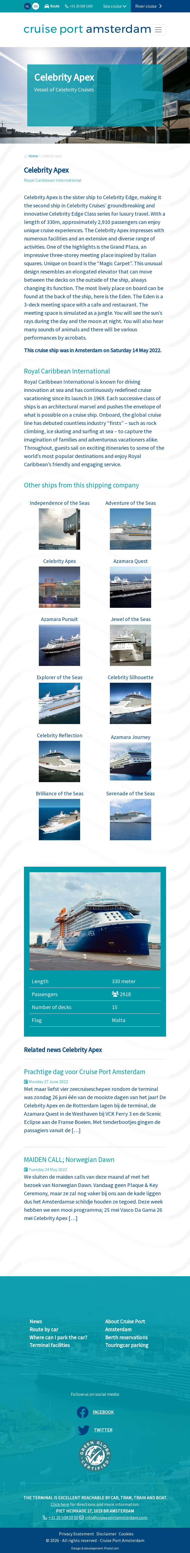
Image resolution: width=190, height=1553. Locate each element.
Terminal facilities (49, 1345)
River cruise (148, 6)
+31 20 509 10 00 (63, 1517)
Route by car (43, 1329)
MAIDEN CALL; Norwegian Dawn (69, 1159)
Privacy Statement (76, 1533)
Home (33, 156)
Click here (60, 1504)
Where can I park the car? (58, 1337)
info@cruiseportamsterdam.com (116, 1517)
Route (54, 6)
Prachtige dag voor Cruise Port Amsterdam (84, 1071)
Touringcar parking (126, 1345)
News (35, 1321)
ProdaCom (111, 1548)
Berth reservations (126, 1337)
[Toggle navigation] (158, 29)
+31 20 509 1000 (81, 6)
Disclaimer (106, 1533)
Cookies (126, 1533)
